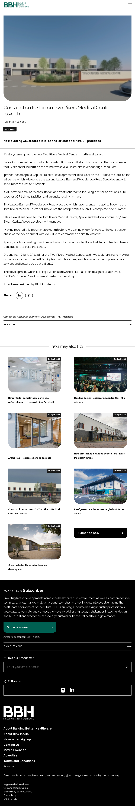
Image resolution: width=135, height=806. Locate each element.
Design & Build (9, 129)
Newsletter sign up (17, 739)
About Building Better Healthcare (28, 728)
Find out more (13, 646)
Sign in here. (33, 637)
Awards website (15, 750)
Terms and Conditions (19, 761)
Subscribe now (88, 533)
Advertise (11, 755)
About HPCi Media (16, 734)
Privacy (9, 766)
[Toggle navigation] (130, 5)
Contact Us (12, 744)
